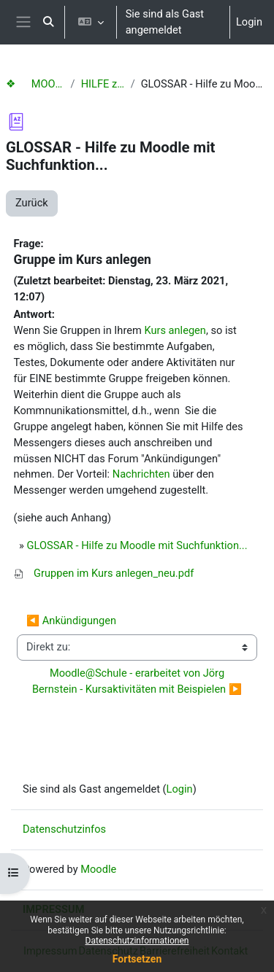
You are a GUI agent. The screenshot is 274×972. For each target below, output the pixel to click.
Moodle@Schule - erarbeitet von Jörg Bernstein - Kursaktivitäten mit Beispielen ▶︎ (137, 681)
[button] (48, 22)
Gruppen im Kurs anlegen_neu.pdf (114, 573)
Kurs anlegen (175, 330)
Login (249, 21)
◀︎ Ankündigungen (71, 620)
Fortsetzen (137, 959)
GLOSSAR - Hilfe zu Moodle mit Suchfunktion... (137, 545)
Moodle (98, 869)
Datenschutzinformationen (137, 941)
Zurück (31, 202)
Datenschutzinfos (64, 829)
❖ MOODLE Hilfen (35, 83)
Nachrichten (141, 474)
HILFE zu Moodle (103, 83)
